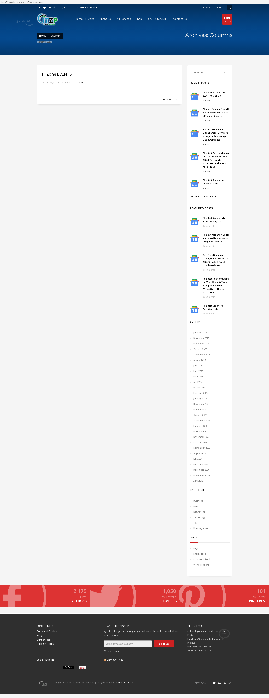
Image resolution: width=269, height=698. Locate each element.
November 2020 (201, 475)
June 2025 (198, 371)
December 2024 (201, 403)
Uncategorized (201, 528)
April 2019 (198, 480)
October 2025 (200, 349)
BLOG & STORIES (45, 647)
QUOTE (227, 20)
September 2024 (201, 420)
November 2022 (201, 436)
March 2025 (199, 387)
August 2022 (199, 453)
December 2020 (201, 469)
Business (198, 500)
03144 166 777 (89, 7)
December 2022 (201, 431)
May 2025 (198, 376)
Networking (199, 511)
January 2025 (200, 398)
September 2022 (201, 447)
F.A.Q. (39, 639)
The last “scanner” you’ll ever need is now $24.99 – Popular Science (216, 113)
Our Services (43, 643)
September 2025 (201, 354)
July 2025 (197, 365)
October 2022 (200, 442)
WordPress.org (201, 564)
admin (79, 83)
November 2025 (201, 343)
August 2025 (199, 360)
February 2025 (200, 392)
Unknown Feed (115, 663)
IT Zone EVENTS (57, 74)
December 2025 (201, 338)
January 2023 (200, 425)
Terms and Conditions (48, 634)
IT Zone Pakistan (124, 686)
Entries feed (199, 553)
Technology (199, 517)
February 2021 (200, 464)
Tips (195, 522)
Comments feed (201, 559)
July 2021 (197, 458)
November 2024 (201, 409)
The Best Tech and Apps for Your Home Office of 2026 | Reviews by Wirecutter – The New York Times (216, 159)
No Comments (170, 100)
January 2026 (200, 332)
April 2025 (198, 382)
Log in (196, 548)
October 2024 (200, 414)
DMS (195, 506)
